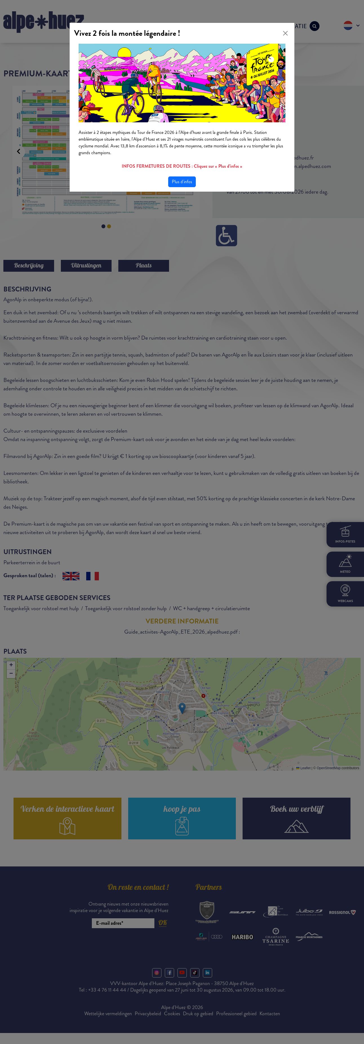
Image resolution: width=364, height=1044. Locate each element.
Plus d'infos (182, 181)
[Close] (285, 33)
